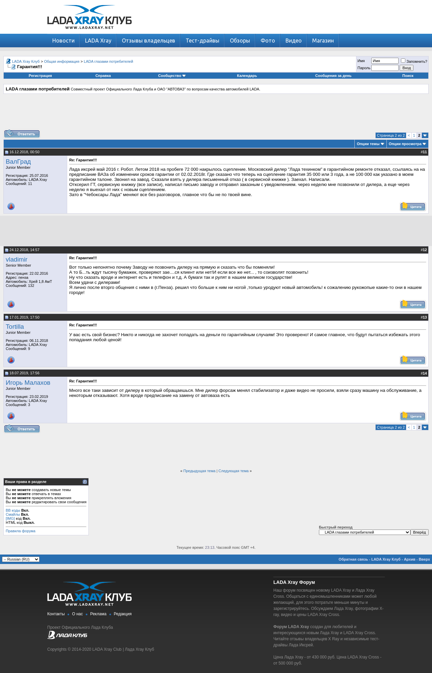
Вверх (424, 559)
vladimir (16, 259)
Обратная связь (353, 559)
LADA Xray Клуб (26, 61)
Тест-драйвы (202, 40)
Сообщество (172, 76)
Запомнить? (414, 61)
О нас (77, 614)
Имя (360, 61)
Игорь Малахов (28, 382)
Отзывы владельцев (148, 40)
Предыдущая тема (199, 471)
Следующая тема (233, 471)
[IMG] (10, 518)
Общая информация (62, 61)
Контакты (56, 614)
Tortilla (15, 326)
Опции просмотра (405, 144)
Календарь (247, 76)
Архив (409, 559)
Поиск (407, 76)
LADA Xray (98, 40)
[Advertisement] (216, 114)
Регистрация (40, 76)
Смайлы (13, 514)
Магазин (323, 40)
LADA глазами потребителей (108, 61)
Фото (268, 40)
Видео (294, 40)
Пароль (363, 68)
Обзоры (240, 40)
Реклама (98, 614)
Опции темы (368, 144)
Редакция (123, 614)
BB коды (13, 510)
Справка (103, 76)
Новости (63, 40)
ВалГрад (18, 161)
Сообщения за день (333, 76)
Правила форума (20, 531)
